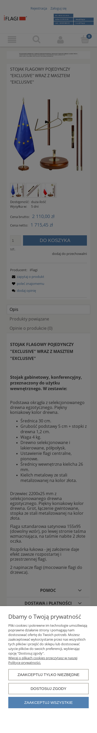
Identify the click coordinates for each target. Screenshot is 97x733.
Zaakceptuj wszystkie (48, 702)
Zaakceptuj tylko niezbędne (49, 674)
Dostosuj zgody (48, 688)
